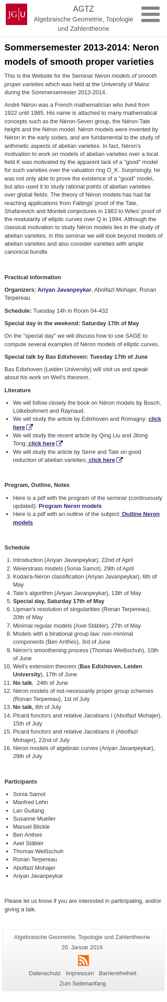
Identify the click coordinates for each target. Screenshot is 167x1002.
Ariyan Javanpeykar (64, 289)
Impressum (80, 973)
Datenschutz (45, 973)
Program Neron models (70, 506)
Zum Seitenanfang (82, 983)
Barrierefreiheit (117, 973)
